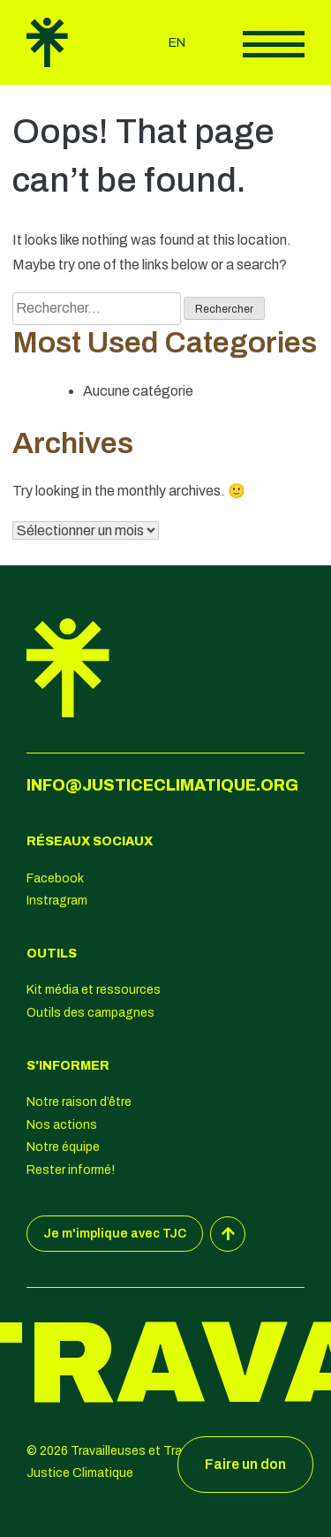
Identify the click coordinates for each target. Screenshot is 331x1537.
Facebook (55, 878)
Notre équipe (63, 1147)
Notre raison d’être (79, 1102)
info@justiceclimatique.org (162, 785)
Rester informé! (70, 1170)
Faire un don (245, 1464)
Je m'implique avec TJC (114, 1233)
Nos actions (61, 1125)
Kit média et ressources (93, 989)
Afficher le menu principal (274, 44)
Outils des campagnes (90, 1012)
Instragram (56, 900)
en (177, 42)
